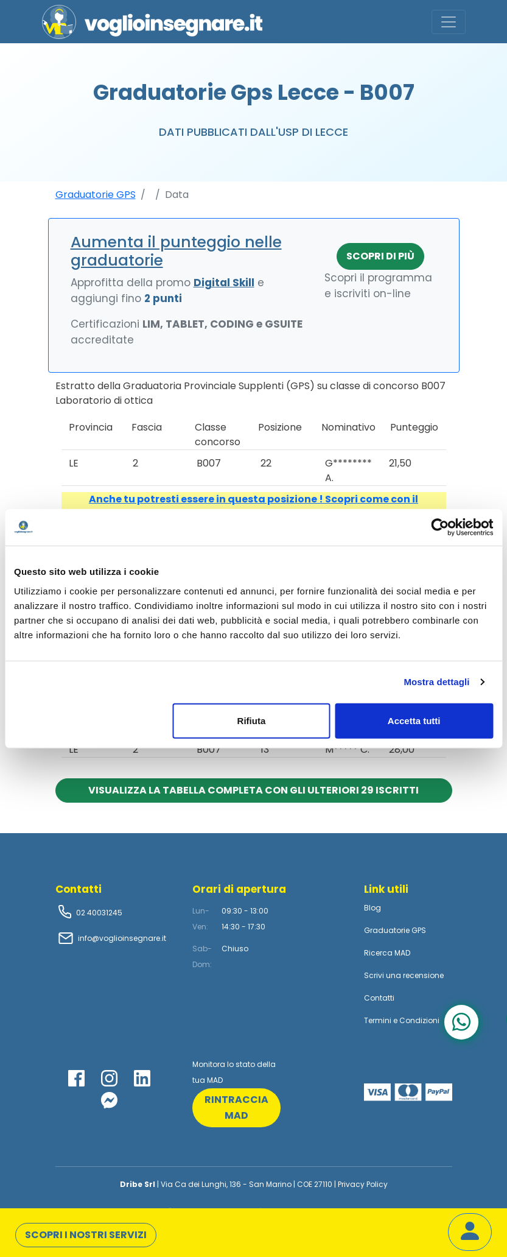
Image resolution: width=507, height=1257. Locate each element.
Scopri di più (380, 256)
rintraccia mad (236, 1107)
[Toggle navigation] (449, 22)
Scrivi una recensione (404, 975)
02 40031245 (98, 912)
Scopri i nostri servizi (86, 1235)
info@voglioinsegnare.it (122, 938)
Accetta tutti (414, 720)
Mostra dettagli (436, 682)
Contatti (379, 998)
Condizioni (419, 1020)
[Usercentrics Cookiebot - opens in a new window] (439, 527)
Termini (377, 1020)
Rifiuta (251, 720)
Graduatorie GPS (95, 195)
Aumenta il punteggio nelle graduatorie (176, 251)
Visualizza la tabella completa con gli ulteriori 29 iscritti (253, 790)
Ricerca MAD (387, 953)
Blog (372, 908)
